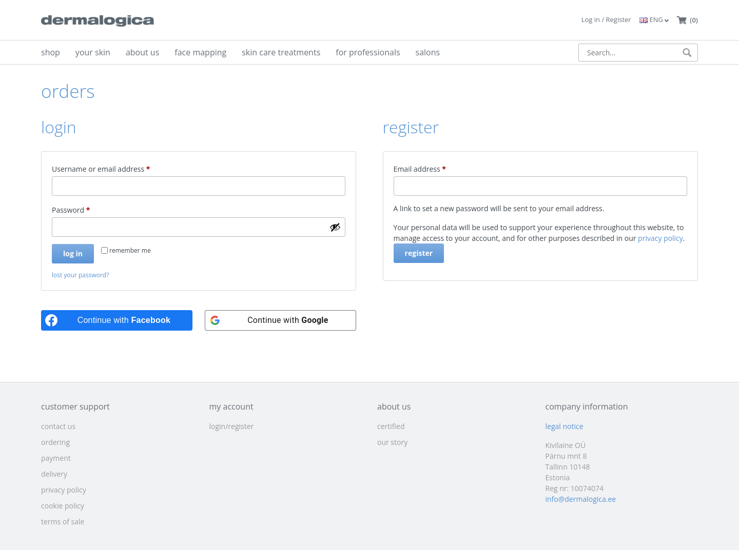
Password (86, 209)
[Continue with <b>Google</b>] (280, 320)
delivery (54, 474)
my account (231, 406)
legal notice (565, 426)
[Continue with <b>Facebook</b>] (116, 320)
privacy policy (660, 238)
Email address (435, 168)
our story (392, 442)
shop (50, 52)
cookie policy (62, 506)
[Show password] (335, 227)
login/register (231, 426)
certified (390, 426)
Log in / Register (606, 19)
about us (142, 52)
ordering (55, 442)
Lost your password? (80, 275)
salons (428, 52)
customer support (75, 406)
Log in (73, 253)
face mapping (200, 52)
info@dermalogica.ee (581, 499)
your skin (92, 52)
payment (56, 458)
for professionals (368, 52)
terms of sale (62, 521)
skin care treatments (281, 52)
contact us (58, 426)
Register (419, 253)
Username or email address (116, 168)
